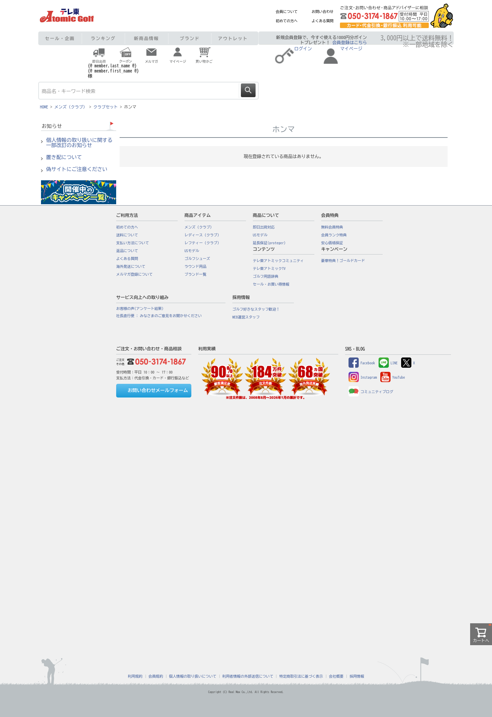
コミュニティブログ (370, 391)
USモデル (191, 250)
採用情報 (357, 676)
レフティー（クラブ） (202, 243)
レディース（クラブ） (202, 235)
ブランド (190, 38)
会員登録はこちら (349, 42)
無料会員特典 (332, 227)
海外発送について (130, 266)
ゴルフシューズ (197, 258)
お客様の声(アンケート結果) (140, 308)
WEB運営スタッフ (246, 317)
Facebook (361, 363)
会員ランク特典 (334, 235)
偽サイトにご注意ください (76, 169)
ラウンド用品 (195, 266)
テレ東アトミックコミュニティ (278, 260)
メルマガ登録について (134, 274)
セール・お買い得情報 (271, 284)
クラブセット (105, 107)
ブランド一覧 (195, 274)
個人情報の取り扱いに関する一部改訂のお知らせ (79, 143)
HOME (44, 107)
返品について (127, 250)
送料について (127, 235)
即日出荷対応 (264, 227)
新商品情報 (146, 38)
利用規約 (135, 676)
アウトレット (233, 38)
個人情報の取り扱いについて (193, 676)
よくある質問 (322, 21)
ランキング (103, 38)
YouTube (392, 377)
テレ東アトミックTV (269, 268)
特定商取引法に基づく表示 (301, 676)
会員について (287, 11)
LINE (388, 363)
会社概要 (336, 676)
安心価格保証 (332, 243)
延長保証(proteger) (269, 243)
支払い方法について (132, 243)
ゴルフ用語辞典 (265, 276)
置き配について (64, 157)
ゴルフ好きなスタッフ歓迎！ (256, 309)
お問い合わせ (322, 11)
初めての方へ (287, 21)
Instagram (362, 377)
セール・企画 (60, 38)
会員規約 (156, 676)
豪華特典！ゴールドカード (343, 260)
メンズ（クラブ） (70, 107)
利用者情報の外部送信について (247, 676)
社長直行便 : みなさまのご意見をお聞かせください (159, 315)
